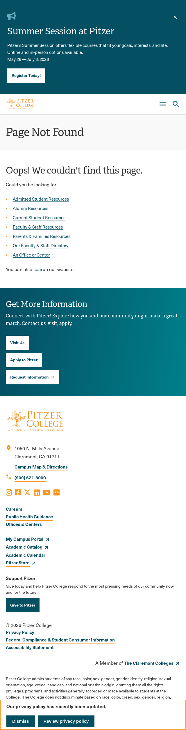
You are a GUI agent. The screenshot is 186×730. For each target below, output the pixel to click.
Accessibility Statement (29, 647)
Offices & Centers (24, 524)
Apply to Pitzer (23, 360)
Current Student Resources (39, 217)
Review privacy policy (66, 721)
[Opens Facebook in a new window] (18, 492)
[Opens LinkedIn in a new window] (37, 492)
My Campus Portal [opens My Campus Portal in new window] (24, 539)
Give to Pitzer (22, 605)
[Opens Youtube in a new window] (47, 492)
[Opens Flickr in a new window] (56, 492)
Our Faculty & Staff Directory (40, 245)
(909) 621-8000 (30, 477)
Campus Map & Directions (41, 467)
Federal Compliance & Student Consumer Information (60, 640)
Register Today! (26, 75)
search (40, 269)
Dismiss (20, 721)
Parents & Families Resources (41, 236)
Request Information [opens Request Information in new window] (29, 377)
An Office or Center (31, 255)
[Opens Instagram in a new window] (9, 492)
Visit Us (17, 342)
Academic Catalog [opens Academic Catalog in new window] (24, 547)
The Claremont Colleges (149, 663)
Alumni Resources (30, 208)
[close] (175, 17)
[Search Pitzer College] (175, 104)
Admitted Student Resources (41, 199)
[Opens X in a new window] (27, 492)
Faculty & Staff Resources (38, 227)
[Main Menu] (162, 104)
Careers (14, 509)
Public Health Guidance (29, 516)
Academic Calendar (25, 555)
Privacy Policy (20, 632)
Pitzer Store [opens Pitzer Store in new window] (18, 562)
